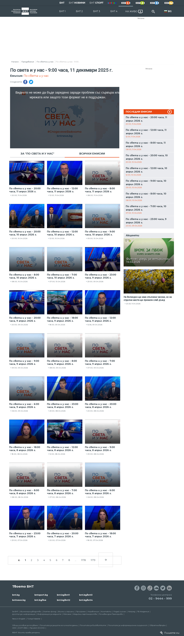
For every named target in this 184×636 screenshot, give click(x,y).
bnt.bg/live (40, 600)
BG (170, 11)
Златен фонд (49, 611)
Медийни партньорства (85, 614)
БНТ (62, 2)
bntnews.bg (18, 600)
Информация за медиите (49, 614)
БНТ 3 (96, 11)
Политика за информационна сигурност (127, 625)
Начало (15, 62)
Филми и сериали (66, 611)
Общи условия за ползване (25, 625)
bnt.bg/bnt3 (85, 595)
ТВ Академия (143, 611)
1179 (93, 560)
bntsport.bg (41, 595)
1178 (83, 560)
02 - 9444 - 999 (160, 598)
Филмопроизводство (30, 611)
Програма (81, 611)
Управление (93, 611)
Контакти (106, 611)
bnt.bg (16, 595)
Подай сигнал (119, 611)
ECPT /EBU (23, 628)
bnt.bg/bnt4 (86, 600)
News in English (18, 619)
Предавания (27, 62)
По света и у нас (45, 62)
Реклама (141, 18)
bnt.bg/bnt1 (63, 595)
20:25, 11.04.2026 (133, 304)
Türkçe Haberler (33, 619)
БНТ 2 (79, 11)
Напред (131, 611)
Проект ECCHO (37, 628)
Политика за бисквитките (93, 625)
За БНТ (15, 611)
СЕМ (14, 628)
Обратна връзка (157, 625)
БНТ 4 (113, 11)
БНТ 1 (62, 11)
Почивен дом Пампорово (111, 614)
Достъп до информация (23, 614)
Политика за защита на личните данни (59, 625)
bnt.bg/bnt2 (63, 600)
